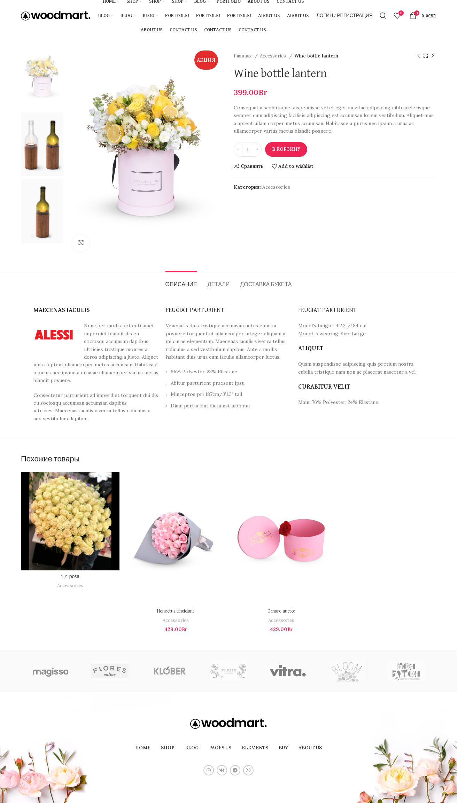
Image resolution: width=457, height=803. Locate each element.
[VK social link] (222, 770)
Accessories (273, 56)
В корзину (286, 149)
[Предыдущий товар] (418, 56)
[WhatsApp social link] (208, 770)
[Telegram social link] (235, 770)
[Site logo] (56, 15)
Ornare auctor (281, 611)
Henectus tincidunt (175, 611)
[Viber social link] (248, 770)
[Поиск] (383, 16)
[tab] (181, 281)
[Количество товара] (247, 149)
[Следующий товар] (432, 56)
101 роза (70, 576)
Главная (243, 56)
